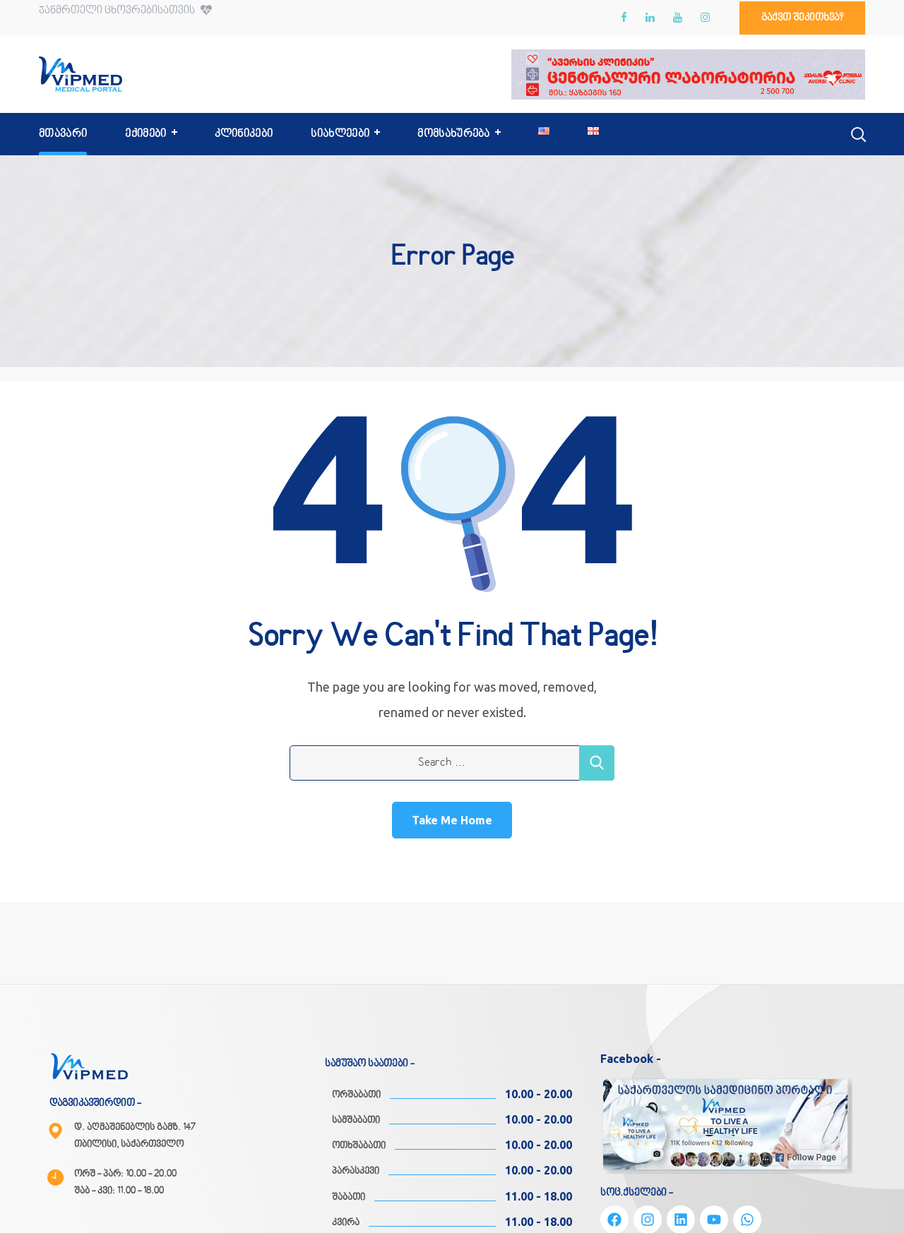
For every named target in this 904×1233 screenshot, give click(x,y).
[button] (802, 18)
